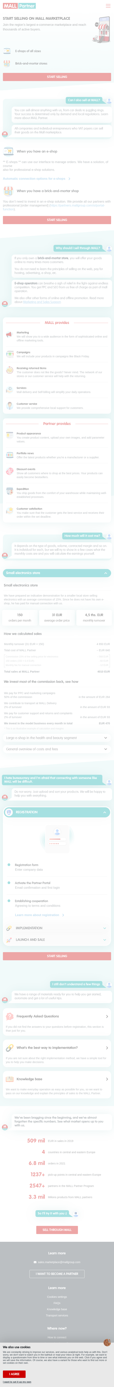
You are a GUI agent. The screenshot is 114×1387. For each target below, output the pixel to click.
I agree (14, 1374)
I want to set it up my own (17, 1382)
